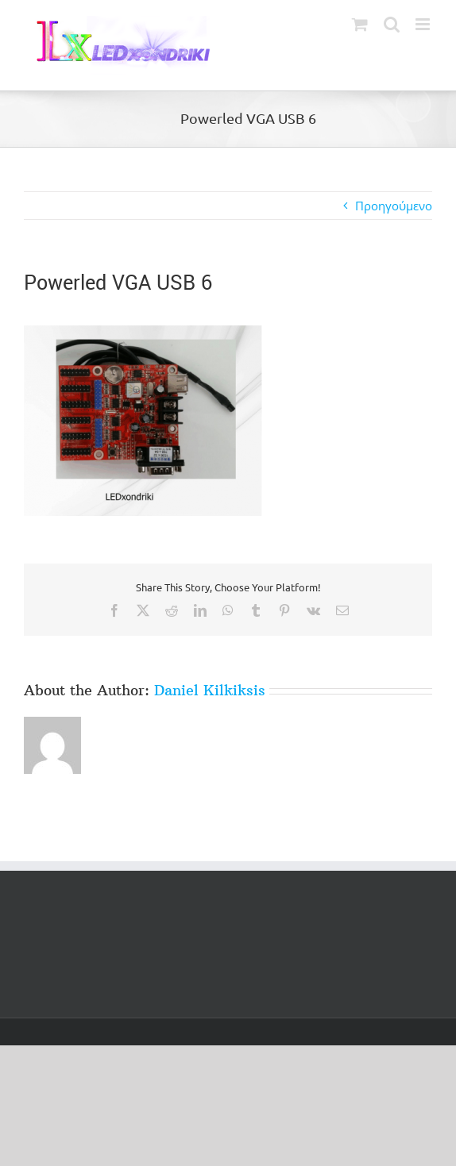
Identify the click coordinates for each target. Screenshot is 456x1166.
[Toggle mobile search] (392, 24)
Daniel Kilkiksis (209, 690)
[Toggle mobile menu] (423, 24)
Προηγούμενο (393, 206)
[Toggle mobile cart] (360, 24)
